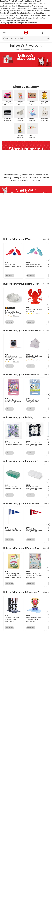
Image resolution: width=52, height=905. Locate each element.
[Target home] (26, 32)
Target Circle (23, 23)
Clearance (27, 15)
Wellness (25, 8)
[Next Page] (48, 260)
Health (19, 8)
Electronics (14, 11)
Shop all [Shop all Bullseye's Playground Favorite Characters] (46, 374)
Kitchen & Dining (26, 3)
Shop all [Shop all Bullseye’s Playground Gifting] (46, 417)
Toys (8, 11)
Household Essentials (20, 6)
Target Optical (14, 15)
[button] (10, 308)
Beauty (34, 6)
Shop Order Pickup (9, 20)
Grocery (9, 6)
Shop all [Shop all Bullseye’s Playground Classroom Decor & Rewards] (46, 592)
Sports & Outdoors (11, 8)
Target (16, 49)
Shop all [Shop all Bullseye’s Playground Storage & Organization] (46, 461)
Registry (9, 23)
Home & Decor (14, 3)
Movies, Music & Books (37, 11)
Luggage (32, 8)
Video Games (23, 11)
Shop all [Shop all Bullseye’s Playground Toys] (46, 239)
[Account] (42, 32)
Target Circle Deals (35, 18)
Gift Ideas (10, 13)
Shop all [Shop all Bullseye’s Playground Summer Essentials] (46, 503)
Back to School (8, 18)
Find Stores (32, 23)
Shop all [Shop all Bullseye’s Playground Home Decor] (46, 284)
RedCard (15, 23)
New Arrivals (35, 15)
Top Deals (23, 18)
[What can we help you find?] (26, 38)
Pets (23, 13)
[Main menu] (4, 32)
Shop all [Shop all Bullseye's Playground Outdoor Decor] (46, 330)
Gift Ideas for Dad (21, 1)
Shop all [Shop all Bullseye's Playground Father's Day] (46, 548)
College (17, 18)
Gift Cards (17, 13)
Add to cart (9, 275)
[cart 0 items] (47, 32)
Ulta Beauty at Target (32, 13)
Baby (30, 6)
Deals (21, 15)
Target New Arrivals (7, 1)
